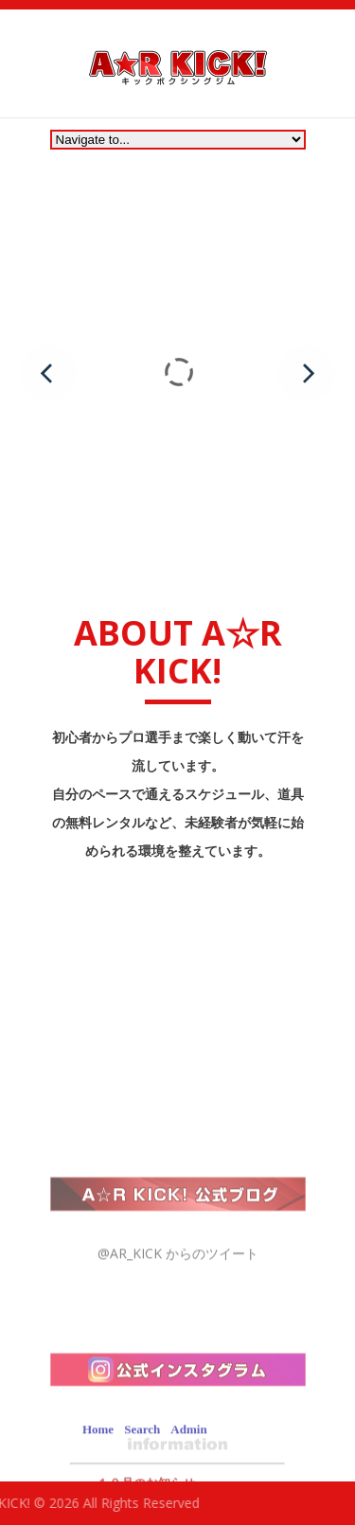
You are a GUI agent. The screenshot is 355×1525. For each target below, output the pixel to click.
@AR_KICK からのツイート (178, 1347)
